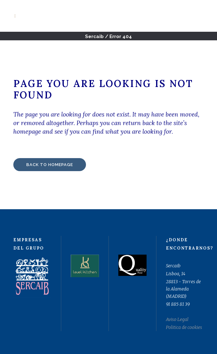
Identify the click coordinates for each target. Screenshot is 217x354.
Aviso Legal (177, 319)
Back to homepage (49, 164)
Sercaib (94, 36)
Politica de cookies (184, 327)
